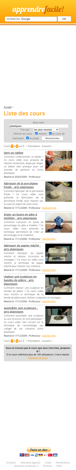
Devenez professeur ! (26, 466)
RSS (59, 466)
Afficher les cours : (23, 133)
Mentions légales (30, 462)
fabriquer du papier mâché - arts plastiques (22, 247)
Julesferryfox (49, 239)
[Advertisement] (38, 67)
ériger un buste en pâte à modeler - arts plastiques (20, 216)
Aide (48, 462)
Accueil (8, 107)
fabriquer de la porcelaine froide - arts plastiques (21, 185)
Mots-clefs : (39, 122)
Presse (47, 466)
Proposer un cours (38, 357)
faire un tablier (13, 152)
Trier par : (25, 129)
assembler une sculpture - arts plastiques (21, 309)
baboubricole (49, 208)
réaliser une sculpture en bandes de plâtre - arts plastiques (20, 280)
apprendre (38, 9)
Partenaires (63, 462)
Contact (11, 462)
